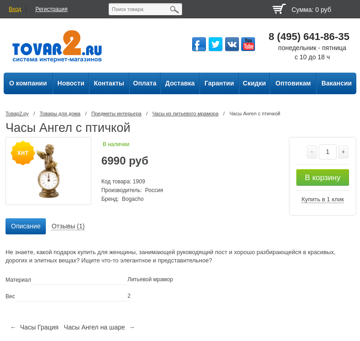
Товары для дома (59, 113)
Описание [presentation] (25, 226)
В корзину (323, 177)
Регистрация (51, 9)
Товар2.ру (17, 113)
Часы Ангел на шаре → (99, 327)
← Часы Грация (34, 327)
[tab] (26, 226)
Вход (15, 9)
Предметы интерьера (116, 113)
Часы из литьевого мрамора (185, 113)
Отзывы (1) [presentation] (67, 226)
